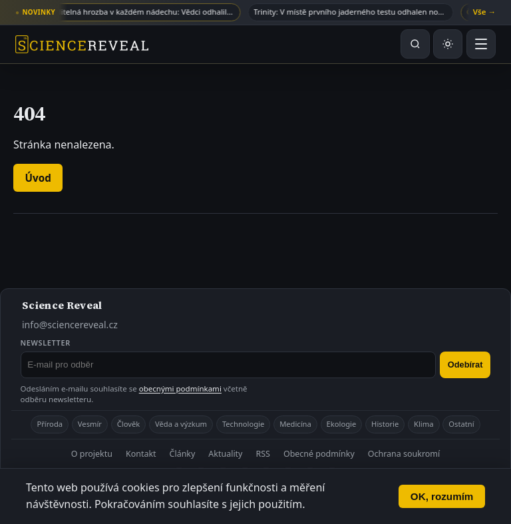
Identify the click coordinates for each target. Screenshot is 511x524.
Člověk (128, 424)
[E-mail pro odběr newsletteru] (228, 365)
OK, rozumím (442, 496)
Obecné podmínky (319, 453)
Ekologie (342, 424)
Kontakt (141, 453)
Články (183, 453)
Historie (385, 424)
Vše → (484, 12)
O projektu (91, 453)
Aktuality (225, 453)
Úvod (38, 177)
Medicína (295, 424)
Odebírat (465, 365)
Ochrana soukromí (404, 453)
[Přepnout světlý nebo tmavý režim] (447, 44)
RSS (262, 453)
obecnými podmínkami (180, 388)
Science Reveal (62, 305)
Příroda (50, 424)
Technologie (243, 424)
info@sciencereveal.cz (70, 324)
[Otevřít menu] (481, 44)
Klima (423, 424)
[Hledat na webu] (415, 44)
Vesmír (90, 424)
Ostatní (461, 424)
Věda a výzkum (181, 424)
